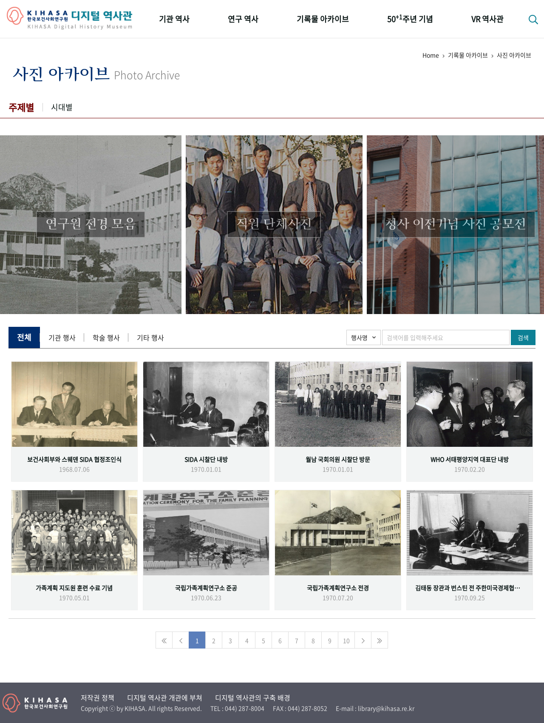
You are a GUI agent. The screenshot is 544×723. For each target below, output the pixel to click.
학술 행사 (106, 337)
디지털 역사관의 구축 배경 (252, 697)
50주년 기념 (410, 18)
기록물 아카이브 (323, 19)
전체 (24, 337)
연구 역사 (243, 19)
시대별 (62, 107)
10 (346, 640)
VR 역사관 (487, 19)
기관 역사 (174, 19)
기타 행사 (150, 337)
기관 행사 (62, 337)
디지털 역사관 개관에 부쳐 (164, 697)
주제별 (21, 107)
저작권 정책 (97, 697)
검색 (523, 337)
